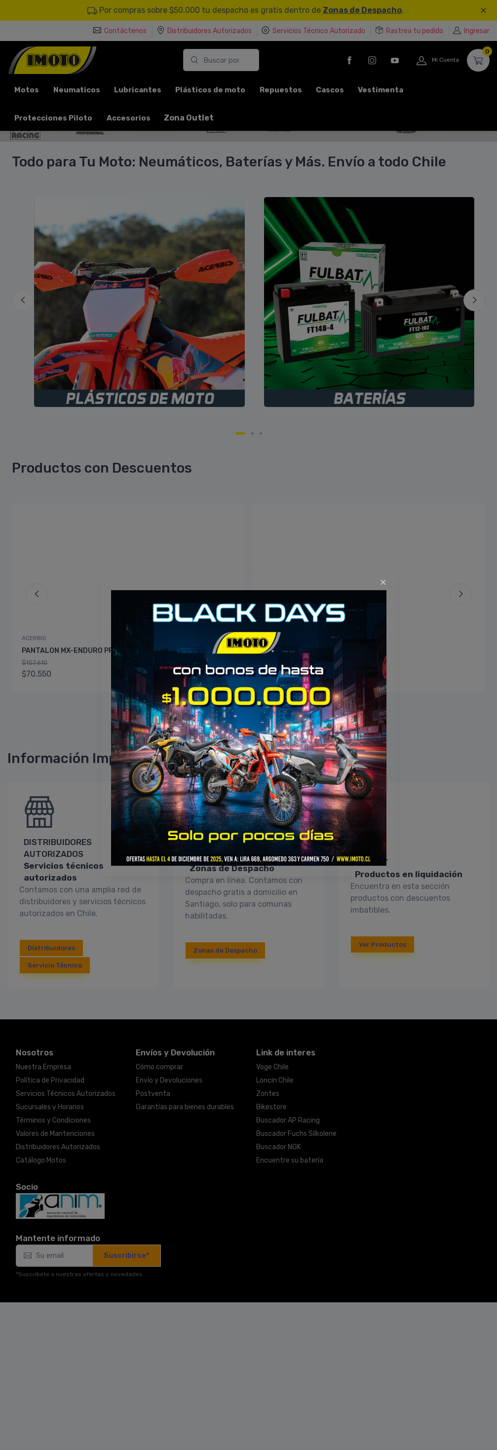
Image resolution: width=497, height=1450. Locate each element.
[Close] (383, 582)
